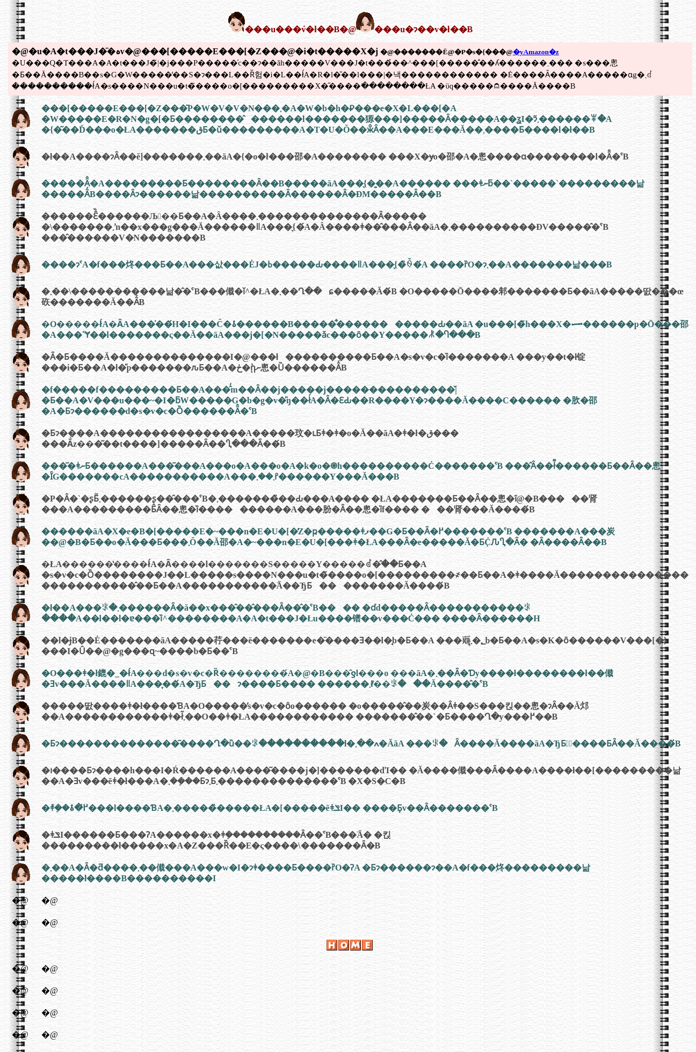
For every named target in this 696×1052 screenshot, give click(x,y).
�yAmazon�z (536, 52)
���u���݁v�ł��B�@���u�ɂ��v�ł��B (350, 29)
